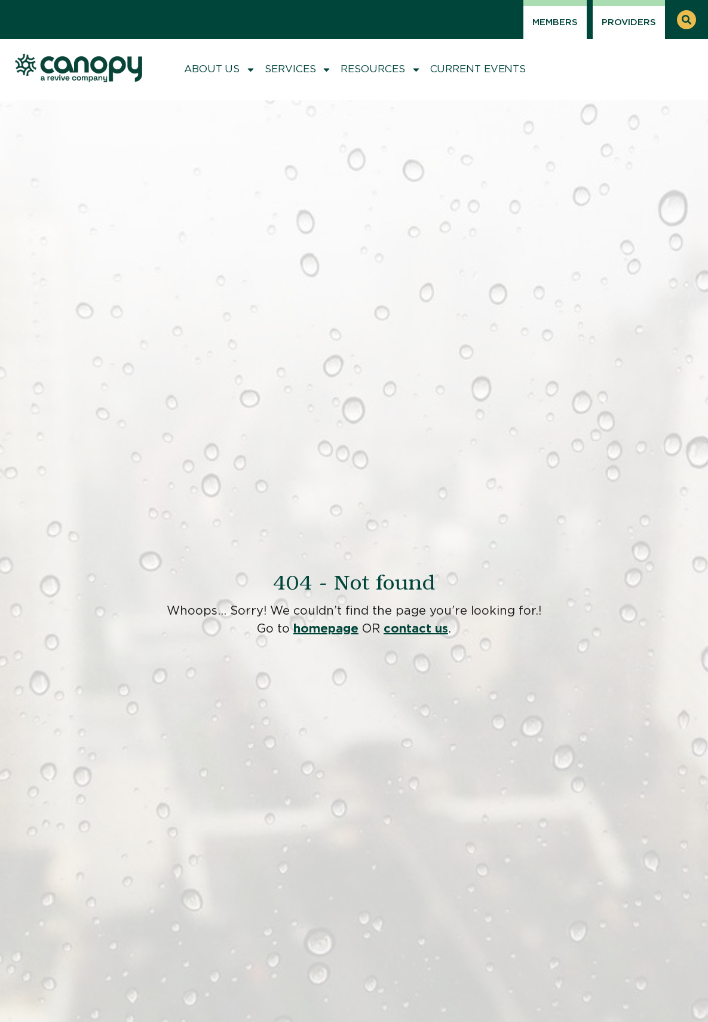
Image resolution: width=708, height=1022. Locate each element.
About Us (220, 70)
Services (298, 70)
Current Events (478, 69)
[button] (686, 19)
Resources (381, 70)
